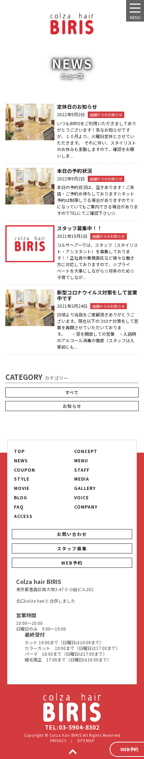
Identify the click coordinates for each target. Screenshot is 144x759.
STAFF (82, 469)
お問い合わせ (72, 534)
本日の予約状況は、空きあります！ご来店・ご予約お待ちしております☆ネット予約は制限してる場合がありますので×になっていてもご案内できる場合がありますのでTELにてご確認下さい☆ (97, 200)
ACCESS (23, 516)
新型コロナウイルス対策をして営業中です (97, 295)
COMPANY (85, 506)
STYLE (21, 478)
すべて (72, 392)
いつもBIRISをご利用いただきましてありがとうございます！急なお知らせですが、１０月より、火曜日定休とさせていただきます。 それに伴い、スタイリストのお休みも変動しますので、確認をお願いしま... (96, 139)
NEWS (21, 460)
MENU (81, 460)
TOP (19, 451)
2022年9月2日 (71, 114)
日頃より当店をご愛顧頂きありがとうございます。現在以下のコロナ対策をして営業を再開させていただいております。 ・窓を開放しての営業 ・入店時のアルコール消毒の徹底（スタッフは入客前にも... (97, 330)
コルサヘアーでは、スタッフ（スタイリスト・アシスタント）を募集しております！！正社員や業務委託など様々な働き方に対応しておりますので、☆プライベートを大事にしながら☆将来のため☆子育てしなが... (97, 261)
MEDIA (81, 478)
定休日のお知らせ (77, 106)
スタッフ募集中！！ (79, 228)
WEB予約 (72, 563)
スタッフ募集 (72, 548)
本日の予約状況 (74, 170)
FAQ (19, 506)
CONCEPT (85, 451)
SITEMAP (85, 740)
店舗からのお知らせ (106, 114)
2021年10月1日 (72, 236)
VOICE (81, 497)
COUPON (24, 469)
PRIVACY (58, 740)
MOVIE (21, 488)
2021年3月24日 (72, 306)
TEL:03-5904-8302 (72, 727)
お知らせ (72, 406)
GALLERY (85, 488)
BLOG (20, 497)
